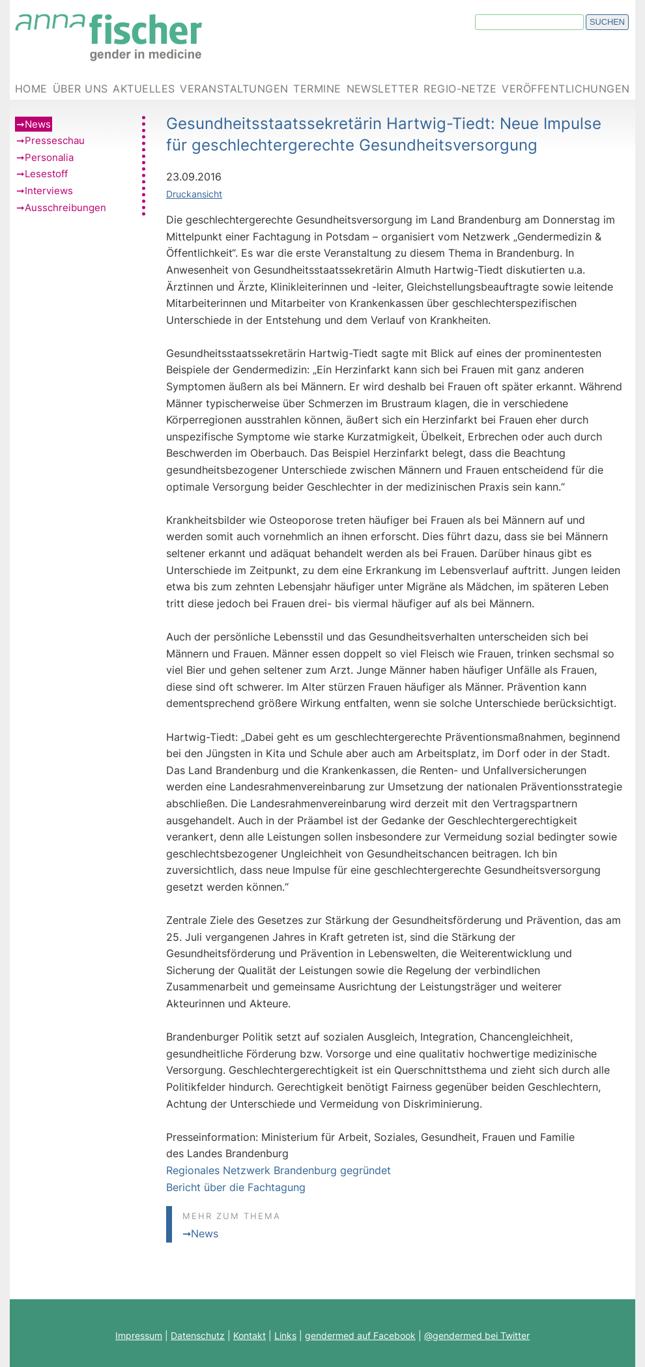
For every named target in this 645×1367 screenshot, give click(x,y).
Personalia (49, 157)
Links (285, 1335)
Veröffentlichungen (566, 89)
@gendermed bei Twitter (477, 1335)
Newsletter (383, 89)
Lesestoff (46, 173)
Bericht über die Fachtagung (236, 1187)
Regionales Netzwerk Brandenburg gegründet (278, 1170)
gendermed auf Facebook (360, 1335)
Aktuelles (144, 89)
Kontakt (249, 1335)
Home (31, 89)
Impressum (138, 1335)
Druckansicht (194, 193)
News (38, 124)
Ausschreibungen (65, 207)
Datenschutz (198, 1335)
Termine (317, 89)
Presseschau (55, 140)
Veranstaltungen (234, 89)
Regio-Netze (459, 89)
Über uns (80, 89)
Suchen (607, 22)
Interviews (49, 190)
